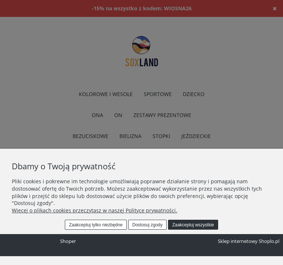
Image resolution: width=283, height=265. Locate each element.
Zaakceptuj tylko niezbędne (95, 224)
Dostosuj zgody (147, 224)
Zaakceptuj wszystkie (193, 224)
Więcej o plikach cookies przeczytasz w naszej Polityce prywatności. (94, 210)
